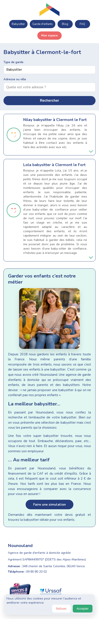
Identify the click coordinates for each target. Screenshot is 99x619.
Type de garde (13, 62)
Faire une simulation (49, 504)
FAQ (82, 24)
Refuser (61, 608)
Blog (65, 24)
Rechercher (49, 100)
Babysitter (18, 24)
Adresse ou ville (14, 79)
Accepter (83, 608)
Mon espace (49, 36)
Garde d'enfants (42, 24)
